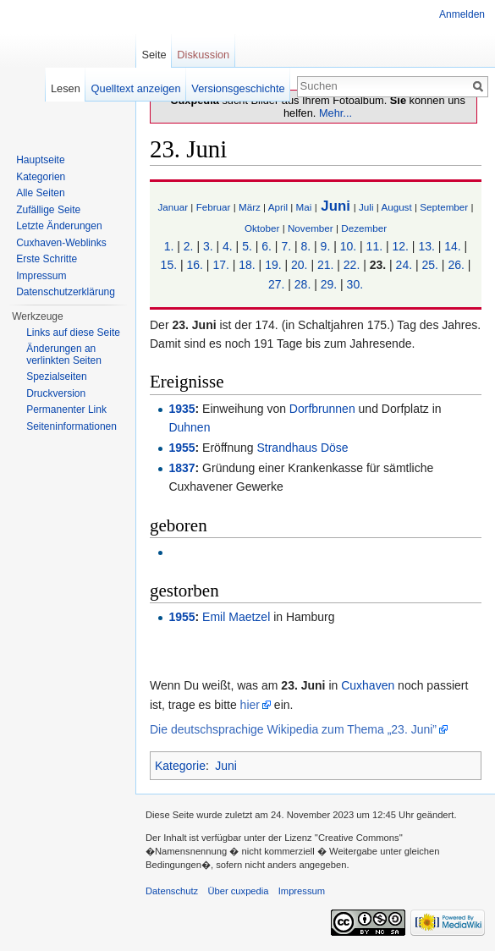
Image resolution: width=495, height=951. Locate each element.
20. (299, 265)
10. (348, 246)
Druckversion (55, 393)
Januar (172, 206)
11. (374, 246)
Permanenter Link (66, 409)
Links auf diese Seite (73, 332)
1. (169, 246)
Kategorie (180, 765)
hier (250, 705)
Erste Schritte (46, 259)
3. (208, 246)
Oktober (262, 228)
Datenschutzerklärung (65, 292)
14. (452, 246)
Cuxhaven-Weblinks (61, 243)
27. (276, 284)
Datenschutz (172, 891)
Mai (304, 206)
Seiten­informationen (71, 426)
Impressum (41, 276)
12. (400, 246)
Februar (213, 206)
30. (355, 284)
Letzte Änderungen (59, 226)
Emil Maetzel (236, 617)
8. (305, 246)
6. (266, 246)
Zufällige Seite (48, 210)
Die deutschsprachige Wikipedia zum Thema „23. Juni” (293, 729)
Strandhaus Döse (302, 447)
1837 (181, 468)
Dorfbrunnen (322, 408)
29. (329, 284)
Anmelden (462, 14)
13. (426, 246)
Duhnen (189, 427)
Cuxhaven (367, 685)
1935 (181, 408)
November (310, 228)
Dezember (364, 228)
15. (169, 265)
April (278, 206)
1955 (181, 447)
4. (228, 246)
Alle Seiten (40, 193)
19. (273, 265)
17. (220, 265)
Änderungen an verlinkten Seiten (64, 354)
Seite (153, 54)
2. (189, 246)
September (444, 206)
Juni (335, 206)
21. (325, 265)
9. (326, 246)
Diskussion (203, 54)
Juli (366, 206)
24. (404, 265)
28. (302, 284)
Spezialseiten (56, 376)
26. (456, 265)
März (250, 206)
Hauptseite (40, 160)
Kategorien (40, 177)
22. (352, 265)
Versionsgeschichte (237, 88)
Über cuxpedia (237, 891)
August (396, 206)
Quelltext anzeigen (136, 88)
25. (430, 265)
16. (194, 265)
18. (247, 265)
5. (247, 246)
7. (286, 246)
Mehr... (335, 113)
